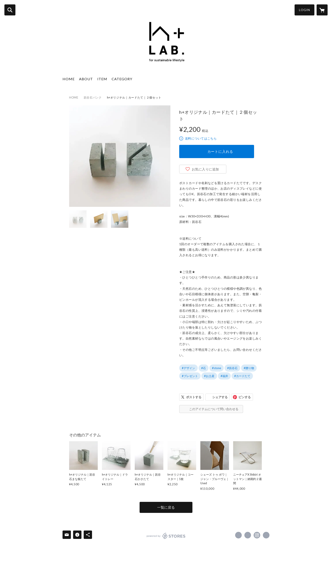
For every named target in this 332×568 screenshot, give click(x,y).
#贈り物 (249, 368)
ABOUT (86, 79)
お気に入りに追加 (205, 169)
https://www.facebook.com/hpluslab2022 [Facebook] (238, 535)
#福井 (224, 376)
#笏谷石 (232, 368)
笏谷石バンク (93, 97)
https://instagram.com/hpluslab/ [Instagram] (257, 535)
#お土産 (209, 376)
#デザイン (188, 368)
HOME (69, 79)
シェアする (220, 397)
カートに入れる (220, 151)
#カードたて (242, 376)
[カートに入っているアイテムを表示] (322, 9)
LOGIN (304, 10)
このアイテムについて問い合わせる (213, 409)
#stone (216, 368)
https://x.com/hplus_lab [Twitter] (247, 535)
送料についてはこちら (201, 138)
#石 (203, 368)
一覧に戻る (166, 507)
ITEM (102, 79)
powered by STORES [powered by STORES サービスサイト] (166, 536)
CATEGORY (122, 79)
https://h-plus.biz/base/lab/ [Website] (266, 535)
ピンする (244, 397)
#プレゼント (190, 376)
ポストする (193, 397)
